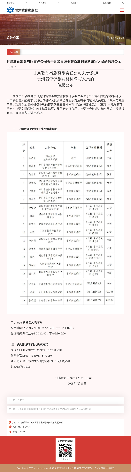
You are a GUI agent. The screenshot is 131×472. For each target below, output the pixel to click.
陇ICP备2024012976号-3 (85, 468)
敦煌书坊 (75, 3)
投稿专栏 (10, 3)
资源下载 (42, 3)
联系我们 (107, 3)
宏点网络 (110, 468)
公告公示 (120, 38)
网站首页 (110, 38)
